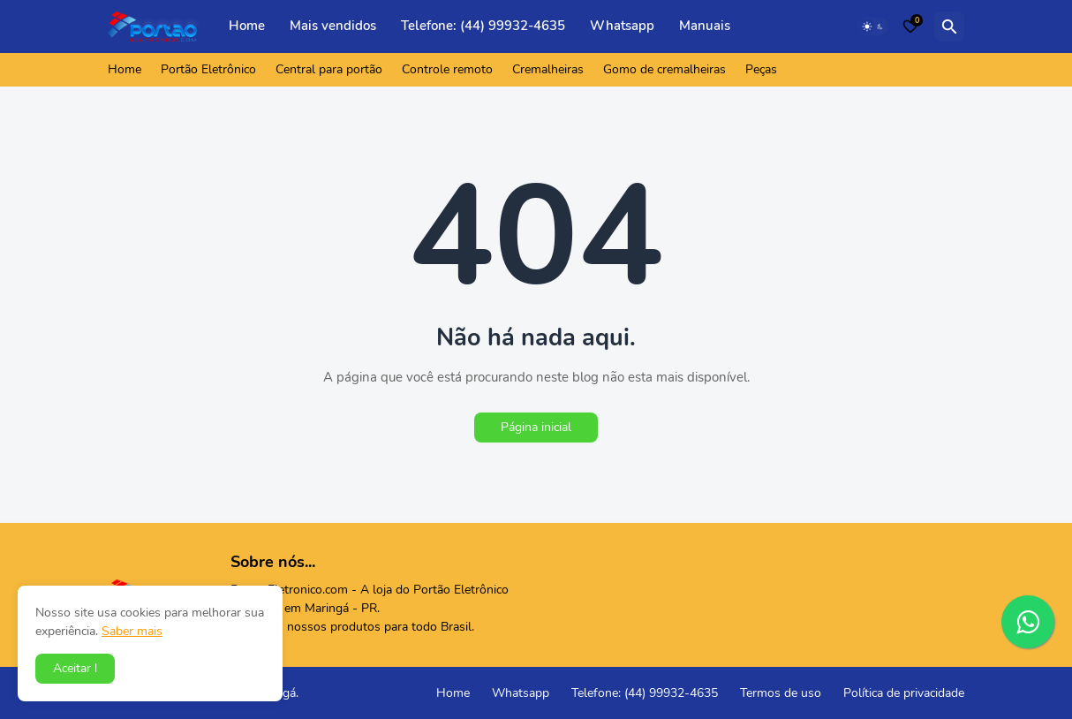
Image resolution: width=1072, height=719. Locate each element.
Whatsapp (622, 25)
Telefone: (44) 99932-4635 (483, 25)
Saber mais (132, 631)
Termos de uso (780, 693)
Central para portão (329, 69)
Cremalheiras (548, 69)
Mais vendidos (333, 25)
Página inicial (536, 427)
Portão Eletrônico (208, 69)
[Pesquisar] (949, 26)
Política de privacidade (903, 693)
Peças (761, 69)
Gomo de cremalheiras (664, 69)
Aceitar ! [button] (75, 668)
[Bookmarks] (910, 26)
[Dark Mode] (873, 26)
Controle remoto (447, 69)
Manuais (704, 25)
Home (247, 25)
